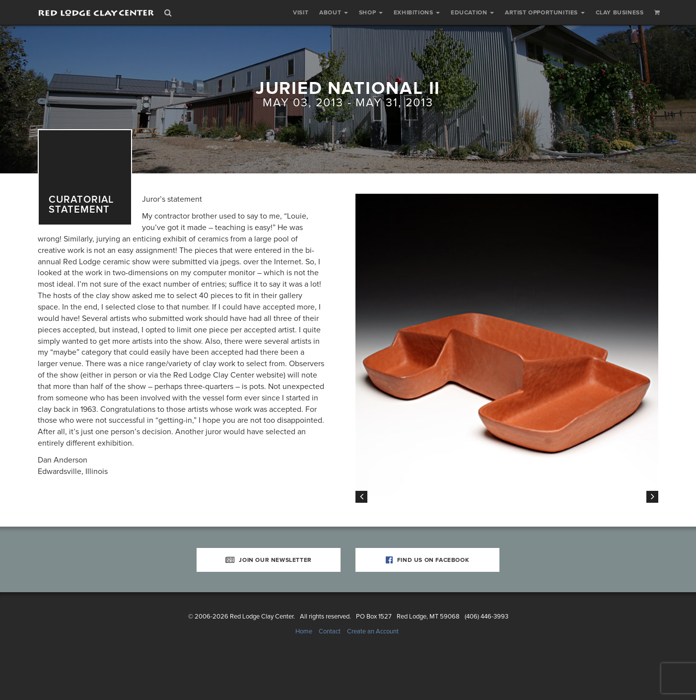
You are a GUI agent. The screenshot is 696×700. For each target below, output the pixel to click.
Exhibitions (417, 12)
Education (472, 12)
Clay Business (620, 12)
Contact (330, 670)
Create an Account (373, 670)
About (333, 12)
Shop (371, 12)
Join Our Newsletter (268, 598)
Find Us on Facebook (428, 598)
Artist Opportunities (545, 12)
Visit (300, 12)
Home (303, 670)
